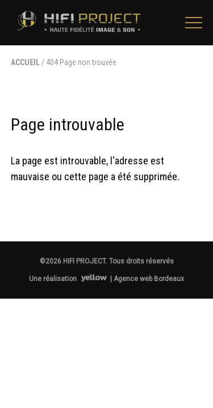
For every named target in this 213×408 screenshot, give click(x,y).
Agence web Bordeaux (149, 279)
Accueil (25, 62)
